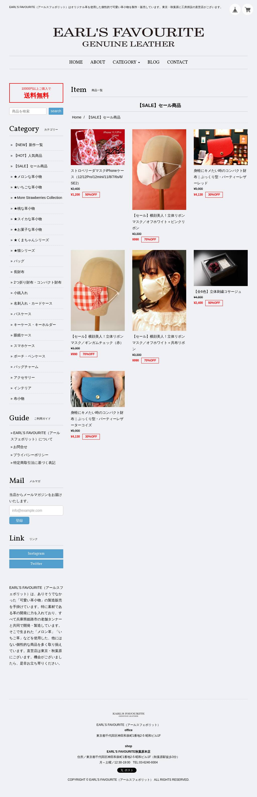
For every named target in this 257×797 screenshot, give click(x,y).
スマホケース (24, 346)
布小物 (19, 398)
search (56, 111)
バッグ (19, 261)
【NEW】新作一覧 (28, 145)
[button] (126, 62)
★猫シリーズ (24, 250)
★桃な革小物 (24, 208)
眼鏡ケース (22, 335)
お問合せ (20, 447)
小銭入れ (21, 293)
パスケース (22, 314)
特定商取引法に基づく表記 (34, 463)
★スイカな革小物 (28, 219)
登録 (19, 520)
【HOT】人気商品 (28, 156)
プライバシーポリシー (30, 455)
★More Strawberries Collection (38, 198)
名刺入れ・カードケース (33, 303)
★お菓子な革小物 (28, 229)
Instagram (36, 553)
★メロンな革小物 (28, 177)
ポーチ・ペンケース (29, 356)
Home (76, 117)
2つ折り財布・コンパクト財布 (37, 282)
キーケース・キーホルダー (35, 325)
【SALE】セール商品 (30, 166)
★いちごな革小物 (28, 187)
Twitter (36, 564)
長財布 (19, 272)
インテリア (22, 388)
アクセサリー (24, 377)
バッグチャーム (26, 367)
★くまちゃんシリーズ (31, 240)
